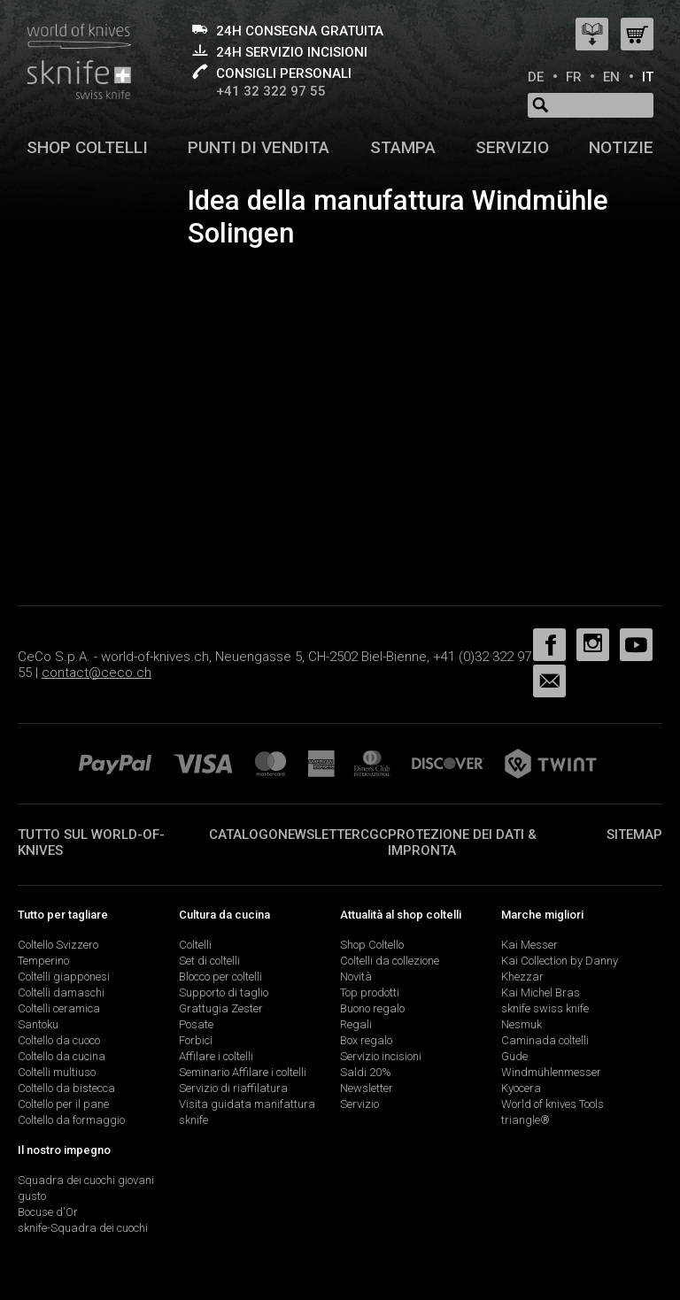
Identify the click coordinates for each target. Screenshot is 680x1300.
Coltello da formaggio (71, 1120)
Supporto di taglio (223, 992)
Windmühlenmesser (551, 1072)
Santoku (38, 1024)
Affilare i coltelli (216, 1056)
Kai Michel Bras (540, 992)
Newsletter (319, 834)
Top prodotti (369, 992)
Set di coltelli (209, 960)
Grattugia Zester (221, 1008)
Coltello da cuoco (59, 1040)
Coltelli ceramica (59, 1008)
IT (647, 77)
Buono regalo (372, 1008)
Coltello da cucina (61, 1056)
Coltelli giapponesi (64, 976)
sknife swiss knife (545, 1008)
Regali (356, 1024)
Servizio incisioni (380, 1056)
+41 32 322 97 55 (271, 91)
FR (574, 77)
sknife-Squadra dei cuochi (83, 1228)
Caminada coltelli (545, 1040)
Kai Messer (529, 944)
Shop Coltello (372, 944)
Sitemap (634, 834)
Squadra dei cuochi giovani (86, 1180)
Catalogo (243, 834)
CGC (374, 834)
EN (611, 77)
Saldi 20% (365, 1072)
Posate (196, 1024)
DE (536, 77)
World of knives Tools (552, 1104)
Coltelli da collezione (389, 960)
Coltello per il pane (63, 1104)
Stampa (403, 147)
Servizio (512, 147)
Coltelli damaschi (61, 992)
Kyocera (521, 1088)
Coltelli (195, 944)
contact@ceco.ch (96, 673)
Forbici (195, 1040)
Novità (356, 976)
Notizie (621, 147)
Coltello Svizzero (58, 944)
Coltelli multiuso (57, 1072)
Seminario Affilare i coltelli (242, 1072)
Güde (514, 1056)
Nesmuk (521, 1024)
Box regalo (366, 1040)
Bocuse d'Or (48, 1212)
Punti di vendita (258, 147)
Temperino (43, 960)
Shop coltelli (87, 147)
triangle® (525, 1120)
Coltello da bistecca (66, 1088)
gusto (32, 1196)
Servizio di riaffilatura (233, 1088)
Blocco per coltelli (220, 976)
